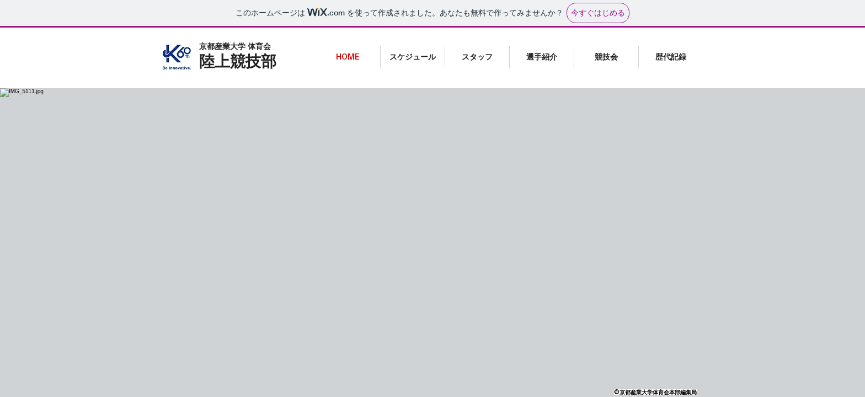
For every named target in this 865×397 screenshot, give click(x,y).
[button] (541, 57)
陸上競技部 (237, 60)
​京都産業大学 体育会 (235, 46)
